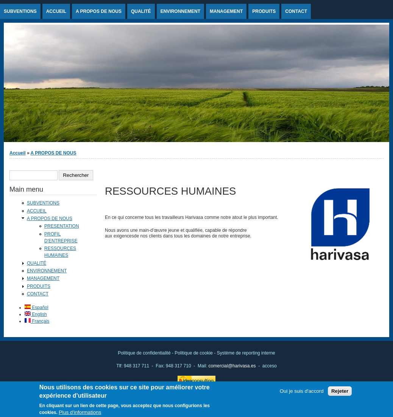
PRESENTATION (61, 226)
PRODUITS (264, 11)
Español (36, 307)
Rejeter (339, 393)
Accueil (17, 153)
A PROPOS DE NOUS (99, 11)
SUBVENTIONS (20, 11)
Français (37, 321)
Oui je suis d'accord (302, 393)
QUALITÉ (141, 11)
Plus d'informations (80, 414)
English (36, 314)
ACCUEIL (56, 11)
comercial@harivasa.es (232, 366)
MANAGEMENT (226, 11)
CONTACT (296, 11)
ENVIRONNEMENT (180, 11)
